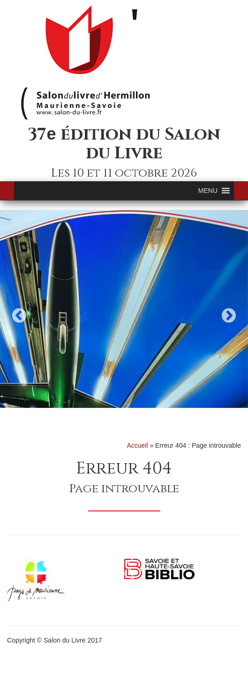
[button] (208, 190)
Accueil (137, 445)
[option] (124, 309)
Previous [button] (19, 315)
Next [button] (229, 315)
